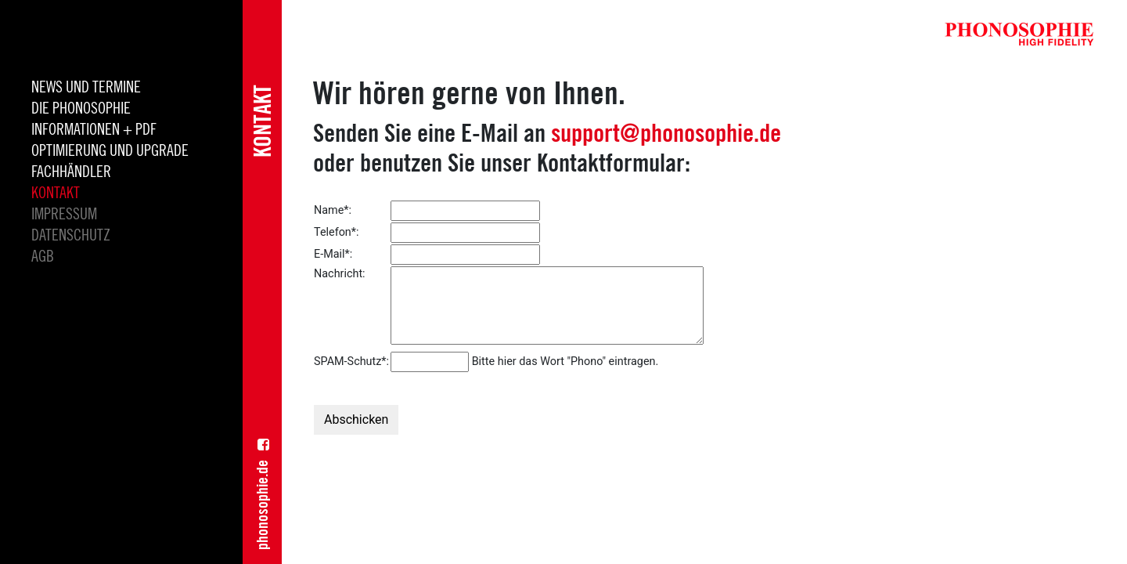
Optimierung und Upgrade (110, 151)
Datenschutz (70, 236)
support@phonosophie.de (666, 132)
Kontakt (55, 193)
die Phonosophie (81, 109)
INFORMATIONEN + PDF (94, 130)
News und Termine (86, 88)
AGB (42, 257)
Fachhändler (71, 172)
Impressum (64, 214)
